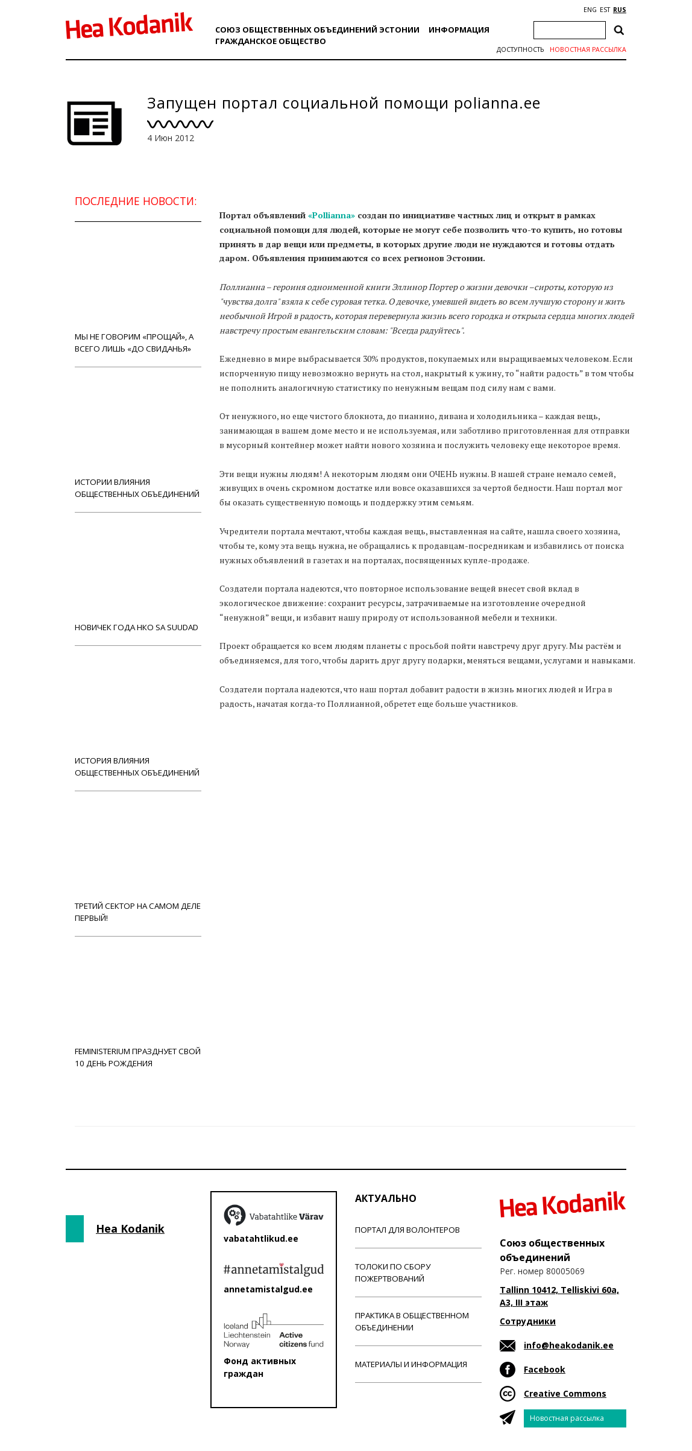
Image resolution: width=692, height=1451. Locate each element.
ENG (590, 9)
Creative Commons (565, 1393)
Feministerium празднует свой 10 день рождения (138, 1009)
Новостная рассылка (588, 49)
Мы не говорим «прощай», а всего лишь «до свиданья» (138, 294)
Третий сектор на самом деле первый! (138, 863)
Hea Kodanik (130, 1228)
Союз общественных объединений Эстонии (317, 29)
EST (605, 9)
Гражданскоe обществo (270, 41)
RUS (619, 9)
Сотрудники (528, 1321)
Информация (459, 29)
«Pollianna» (331, 215)
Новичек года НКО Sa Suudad (138, 579)
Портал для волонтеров (407, 1229)
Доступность (520, 49)
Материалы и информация (411, 1364)
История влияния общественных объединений (138, 718)
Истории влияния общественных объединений (138, 439)
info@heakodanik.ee (569, 1345)
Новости (251, 750)
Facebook (544, 1369)
